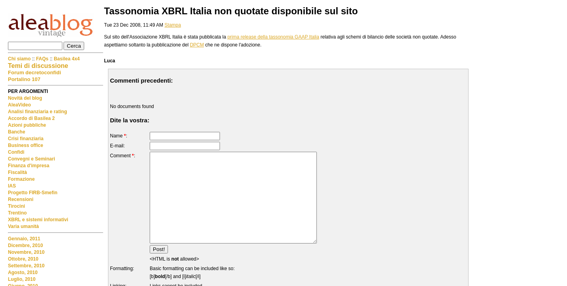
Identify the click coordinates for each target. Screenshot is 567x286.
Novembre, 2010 (26, 252)
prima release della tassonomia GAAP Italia (273, 37)
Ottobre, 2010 (23, 259)
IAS (12, 186)
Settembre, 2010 (26, 266)
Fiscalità (17, 172)
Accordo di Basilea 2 (31, 118)
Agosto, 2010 (23, 272)
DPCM (197, 45)
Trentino (17, 213)
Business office (25, 145)
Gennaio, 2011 (24, 239)
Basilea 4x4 (66, 59)
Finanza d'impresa (28, 165)
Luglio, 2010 (21, 279)
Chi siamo (20, 59)
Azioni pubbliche (27, 125)
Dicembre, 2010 (25, 245)
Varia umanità (23, 226)
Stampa (172, 25)
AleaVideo (19, 105)
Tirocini (16, 206)
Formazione (21, 179)
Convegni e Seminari (31, 159)
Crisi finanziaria (25, 138)
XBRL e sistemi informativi (38, 219)
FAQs (42, 59)
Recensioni (20, 199)
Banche (16, 132)
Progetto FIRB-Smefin (33, 192)
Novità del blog (25, 98)
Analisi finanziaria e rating (37, 111)
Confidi (16, 152)
